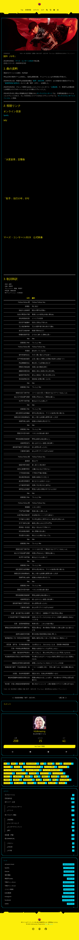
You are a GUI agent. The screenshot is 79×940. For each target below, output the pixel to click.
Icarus (51, 924)
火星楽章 (54, 87)
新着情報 (28, 10)
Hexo (46, 924)
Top (22, 10)
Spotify (6, 115)
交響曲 (33, 53)
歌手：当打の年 (43, 53)
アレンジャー (71, 53)
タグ (42, 10)
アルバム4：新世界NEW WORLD (58, 53)
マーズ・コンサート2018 (24, 61)
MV (24, 53)
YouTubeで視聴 (39, 746)
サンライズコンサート (44, 93)
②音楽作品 (7, 53)
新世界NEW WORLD (12, 83)
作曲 (37, 53)
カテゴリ (36, 10)
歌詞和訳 (28, 53)
